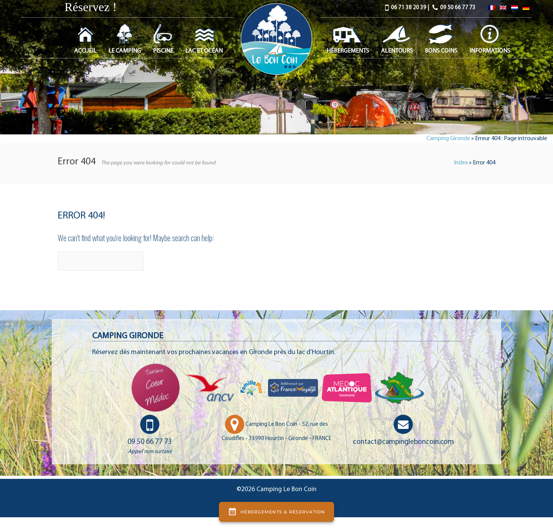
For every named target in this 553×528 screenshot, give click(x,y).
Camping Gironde (448, 139)
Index (461, 163)
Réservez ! (91, 7)
